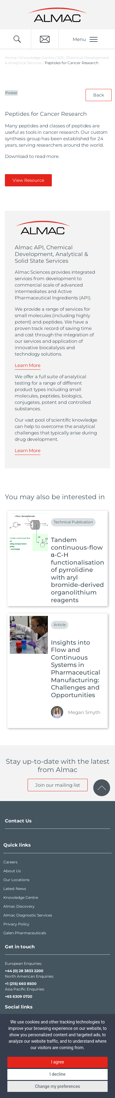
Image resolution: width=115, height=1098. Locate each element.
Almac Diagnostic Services (27, 915)
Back (98, 95)
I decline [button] (58, 1074)
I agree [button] (57, 1062)
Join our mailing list (57, 785)
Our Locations (16, 879)
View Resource (28, 180)
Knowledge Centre (20, 897)
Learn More (27, 365)
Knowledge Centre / (38, 57)
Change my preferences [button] (57, 1086)
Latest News (14, 888)
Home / (12, 57)
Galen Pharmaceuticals (24, 933)
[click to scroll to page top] (101, 787)
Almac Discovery (19, 906)
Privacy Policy (16, 924)
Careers (10, 862)
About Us (12, 871)
